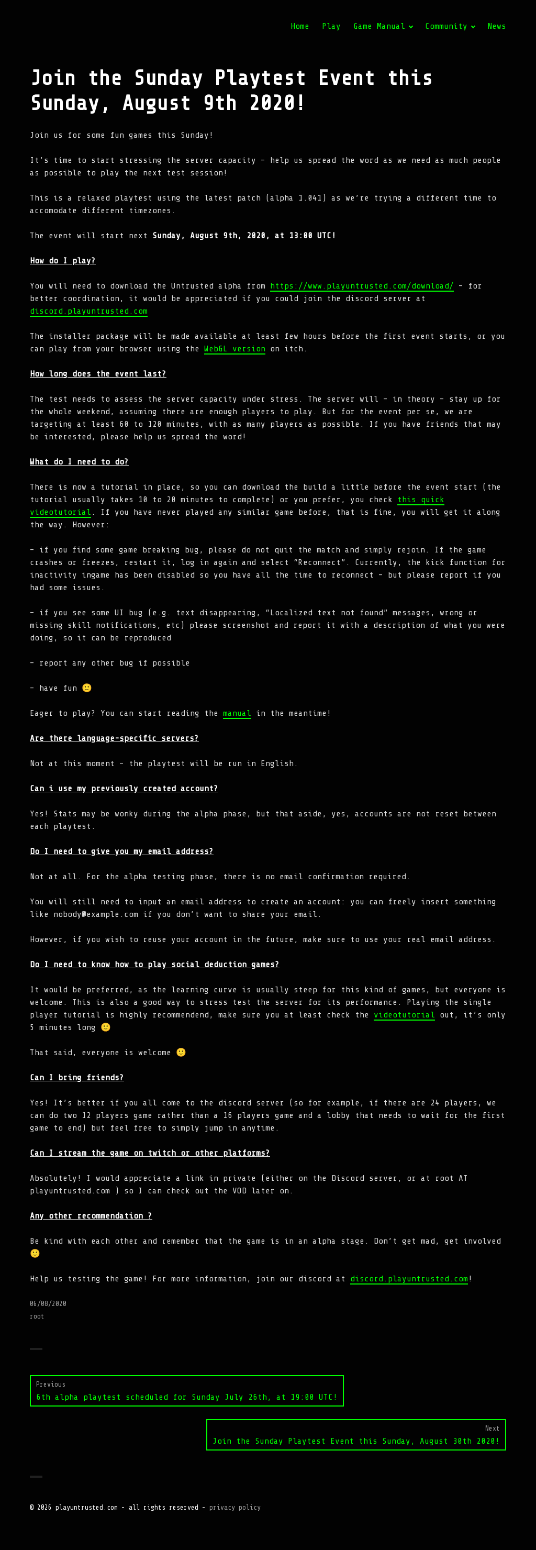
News (496, 26)
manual (237, 713)
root (37, 1316)
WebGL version (234, 348)
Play (331, 26)
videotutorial (404, 1015)
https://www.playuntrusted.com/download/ (362, 286)
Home (300, 26)
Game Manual (379, 26)
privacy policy (235, 1507)
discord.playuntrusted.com (89, 311)
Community (446, 26)
